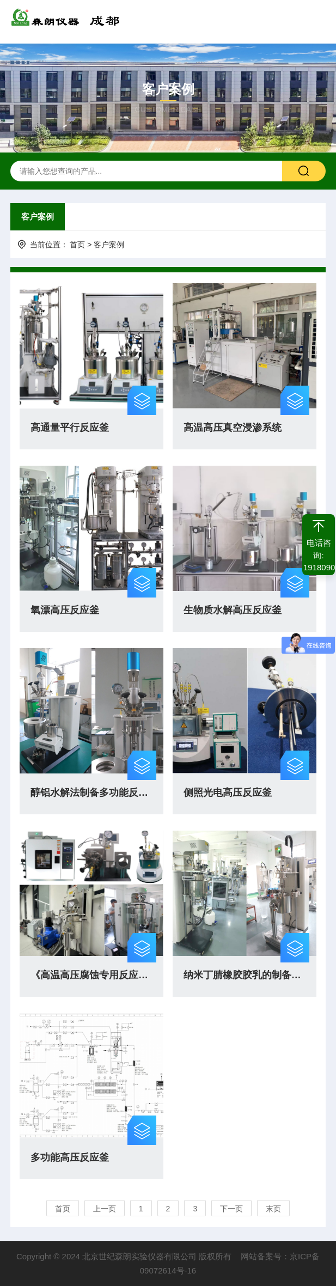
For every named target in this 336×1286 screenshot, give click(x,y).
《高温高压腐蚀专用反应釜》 (91, 975)
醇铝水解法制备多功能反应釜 (91, 792)
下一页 (231, 1208)
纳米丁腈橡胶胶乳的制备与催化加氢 (245, 975)
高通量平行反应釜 (69, 427)
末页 (273, 1208)
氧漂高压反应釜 (64, 610)
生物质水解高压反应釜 (233, 610)
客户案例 (37, 216)
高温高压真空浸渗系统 (233, 427)
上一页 (104, 1208)
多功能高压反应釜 (69, 1157)
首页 (77, 244)
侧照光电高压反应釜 (228, 792)
